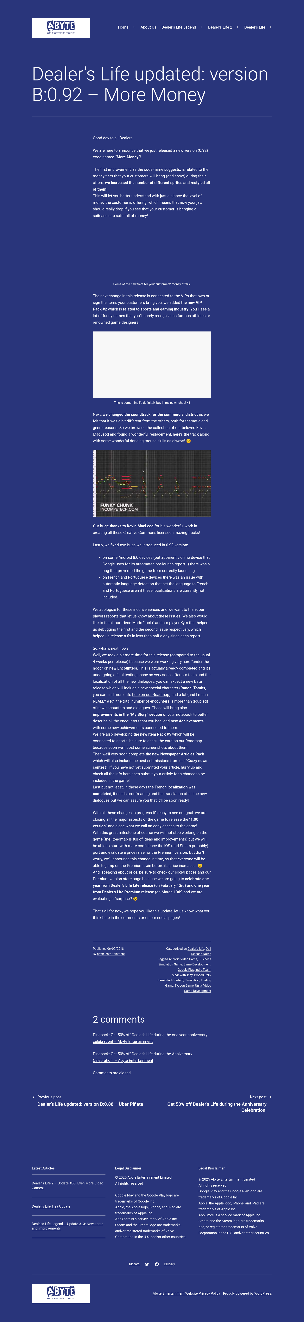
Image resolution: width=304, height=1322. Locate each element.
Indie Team (203, 969)
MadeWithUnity (182, 975)
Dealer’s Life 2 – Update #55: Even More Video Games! (67, 1185)
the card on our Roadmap (180, 741)
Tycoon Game (184, 985)
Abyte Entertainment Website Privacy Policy (186, 1293)
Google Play (186, 969)
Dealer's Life (195, 949)
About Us (148, 27)
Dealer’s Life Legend (179, 27)
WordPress (262, 1293)
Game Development (197, 964)
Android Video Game (183, 959)
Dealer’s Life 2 (220, 27)
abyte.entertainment (111, 954)
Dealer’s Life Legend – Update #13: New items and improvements (67, 1226)
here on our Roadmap (150, 694)
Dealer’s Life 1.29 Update (51, 1206)
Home (123, 27)
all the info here (117, 774)
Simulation (192, 980)
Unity (198, 985)
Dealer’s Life (254, 27)
